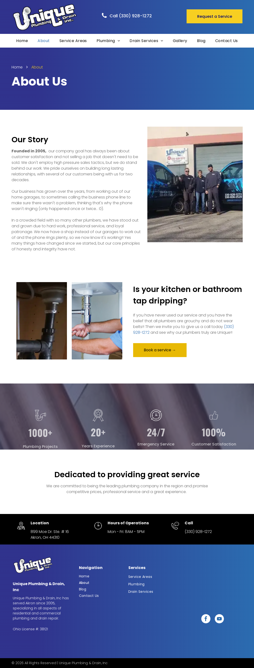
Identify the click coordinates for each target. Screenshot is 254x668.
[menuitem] (22, 41)
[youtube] (219, 619)
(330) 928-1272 (198, 531)
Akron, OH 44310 (45, 537)
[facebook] (205, 619)
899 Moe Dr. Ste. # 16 (50, 531)
